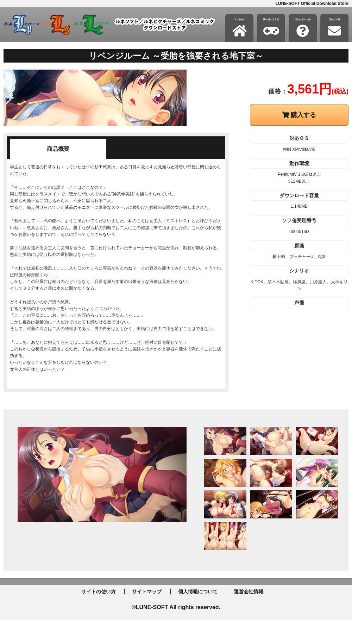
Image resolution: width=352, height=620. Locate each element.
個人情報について (198, 591)
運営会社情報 (248, 591)
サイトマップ (147, 591)
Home (239, 27)
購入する (299, 114)
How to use (302, 27)
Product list (271, 27)
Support (334, 27)
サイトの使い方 (98, 591)
